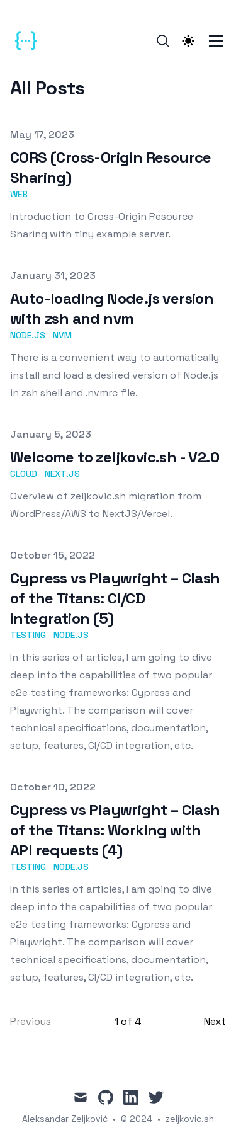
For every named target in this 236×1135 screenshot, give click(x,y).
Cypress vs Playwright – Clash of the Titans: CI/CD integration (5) (115, 598)
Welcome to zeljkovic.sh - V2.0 (114, 457)
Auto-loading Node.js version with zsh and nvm (111, 308)
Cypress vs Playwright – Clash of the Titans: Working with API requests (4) (115, 830)
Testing (28, 635)
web (19, 194)
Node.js (27, 335)
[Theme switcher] (188, 40)
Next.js (62, 473)
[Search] (163, 40)
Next (215, 1021)
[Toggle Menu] (216, 41)
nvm (62, 335)
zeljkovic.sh (190, 1118)
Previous (30, 1021)
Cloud (23, 473)
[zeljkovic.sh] (29, 41)
